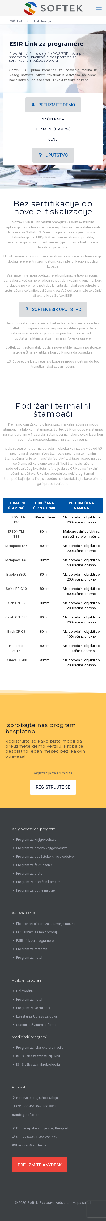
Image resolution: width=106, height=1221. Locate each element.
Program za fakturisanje (34, 865)
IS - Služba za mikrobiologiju (38, 1064)
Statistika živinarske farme (36, 1025)
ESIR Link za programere (35, 941)
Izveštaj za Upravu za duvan (37, 1016)
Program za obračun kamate (38, 882)
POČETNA (15, 21)
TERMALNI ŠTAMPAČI (53, 129)
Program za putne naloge (35, 890)
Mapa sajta (81, 1203)
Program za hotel (29, 958)
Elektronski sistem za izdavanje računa (45, 924)
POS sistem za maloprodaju (37, 932)
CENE (53, 139)
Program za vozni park (33, 1008)
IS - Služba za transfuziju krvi (38, 1056)
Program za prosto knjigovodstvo (42, 848)
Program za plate (29, 873)
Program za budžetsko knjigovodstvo (45, 856)
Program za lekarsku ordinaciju (39, 1048)
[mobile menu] (98, 7)
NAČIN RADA (53, 119)
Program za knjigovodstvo (36, 840)
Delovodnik (25, 991)
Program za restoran (31, 949)
